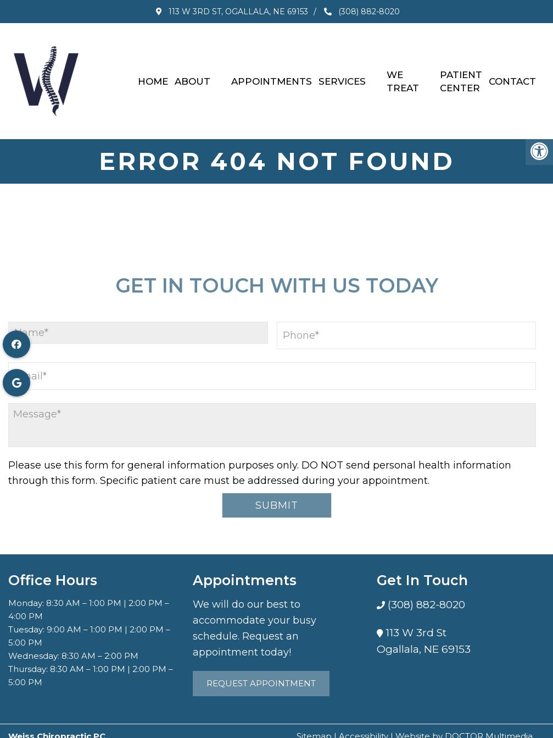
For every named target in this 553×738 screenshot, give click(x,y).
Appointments (271, 75)
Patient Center (461, 76)
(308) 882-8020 (363, 11)
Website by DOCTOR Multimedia (464, 725)
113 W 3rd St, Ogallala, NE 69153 (232, 11)
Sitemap (314, 725)
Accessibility (363, 725)
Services (342, 75)
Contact (512, 75)
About (192, 75)
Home (153, 75)
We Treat (403, 76)
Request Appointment (261, 673)
